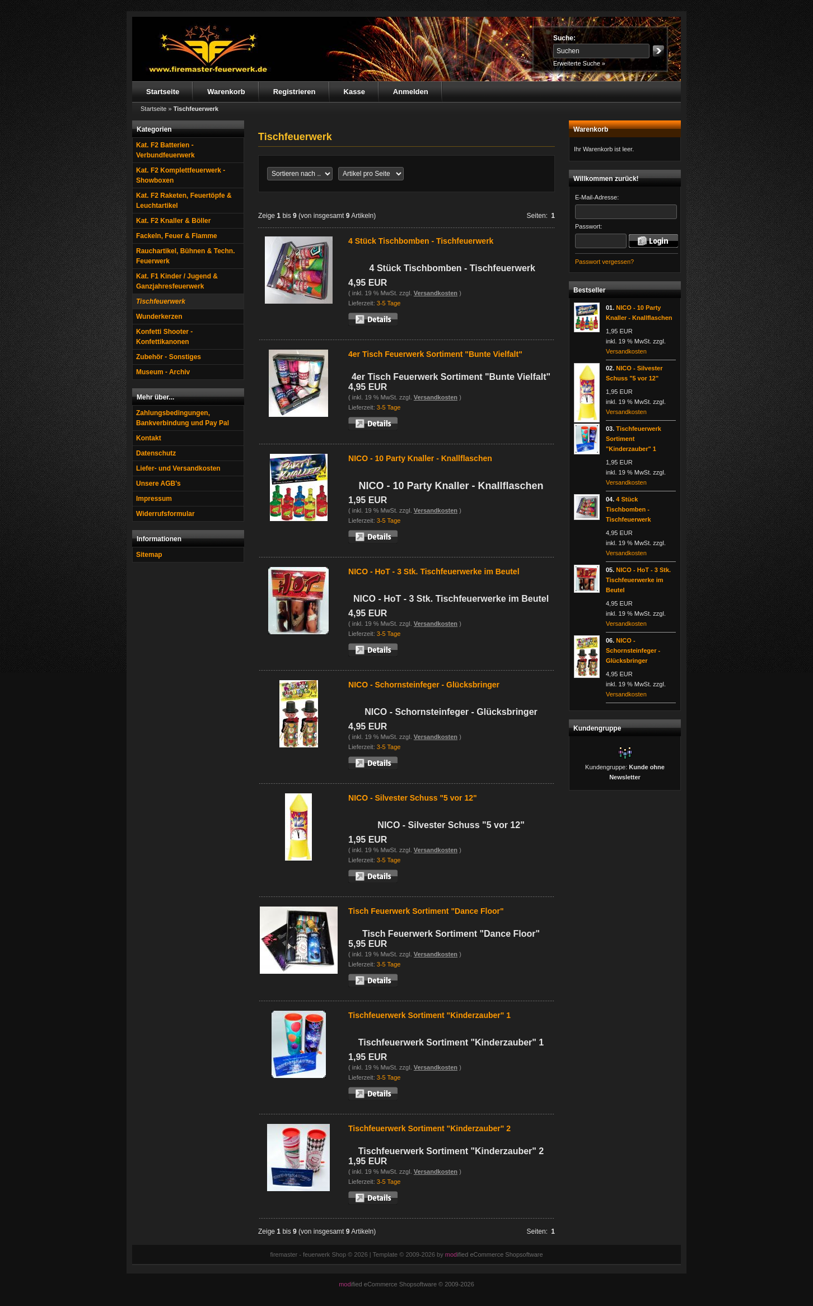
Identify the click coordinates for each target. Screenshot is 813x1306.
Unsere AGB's (158, 483)
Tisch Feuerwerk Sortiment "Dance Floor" (426, 911)
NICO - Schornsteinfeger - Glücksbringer (423, 684)
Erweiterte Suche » (579, 63)
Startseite (162, 91)
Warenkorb (226, 91)
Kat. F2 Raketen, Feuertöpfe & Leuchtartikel (184, 201)
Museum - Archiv (163, 372)
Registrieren (294, 91)
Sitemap (149, 555)
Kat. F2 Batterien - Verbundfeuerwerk (165, 150)
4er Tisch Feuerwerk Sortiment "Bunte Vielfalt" (435, 354)
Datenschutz (156, 453)
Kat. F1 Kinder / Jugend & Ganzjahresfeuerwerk (177, 281)
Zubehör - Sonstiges (168, 357)
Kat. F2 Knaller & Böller (173, 221)
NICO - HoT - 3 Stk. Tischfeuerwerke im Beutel (433, 571)
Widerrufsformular (165, 514)
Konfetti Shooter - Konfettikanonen (164, 337)
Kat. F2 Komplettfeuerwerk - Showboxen (180, 175)
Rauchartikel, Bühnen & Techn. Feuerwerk (185, 256)
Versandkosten (435, 293)
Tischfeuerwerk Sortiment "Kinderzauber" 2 (429, 1128)
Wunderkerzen (159, 316)
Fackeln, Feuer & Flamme (176, 236)
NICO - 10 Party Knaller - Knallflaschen (420, 458)
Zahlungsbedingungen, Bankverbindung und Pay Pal (182, 418)
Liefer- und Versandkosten (178, 468)
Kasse (354, 91)
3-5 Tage (389, 303)
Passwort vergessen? (604, 261)
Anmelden (410, 91)
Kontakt (148, 438)
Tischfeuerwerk (160, 301)
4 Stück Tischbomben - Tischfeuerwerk (420, 240)
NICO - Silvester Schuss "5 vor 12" (412, 797)
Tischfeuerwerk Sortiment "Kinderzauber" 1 (429, 1015)
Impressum (154, 499)
